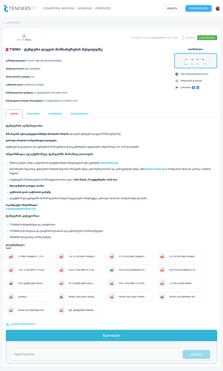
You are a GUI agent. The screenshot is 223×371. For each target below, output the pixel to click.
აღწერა (14, 113)
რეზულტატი (55, 113)
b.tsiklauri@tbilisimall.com (21, 208)
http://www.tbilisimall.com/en (191, 74)
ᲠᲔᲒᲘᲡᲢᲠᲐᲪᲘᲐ (198, 8)
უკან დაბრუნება (11, 22)
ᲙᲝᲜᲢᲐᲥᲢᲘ (102, 8)
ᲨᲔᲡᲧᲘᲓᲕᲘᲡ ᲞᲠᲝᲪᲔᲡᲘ (59, 8)
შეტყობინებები (79, 113)
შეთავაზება (33, 113)
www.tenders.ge (109, 162)
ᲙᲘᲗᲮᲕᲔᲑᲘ (84, 8)
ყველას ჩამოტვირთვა (21, 324)
